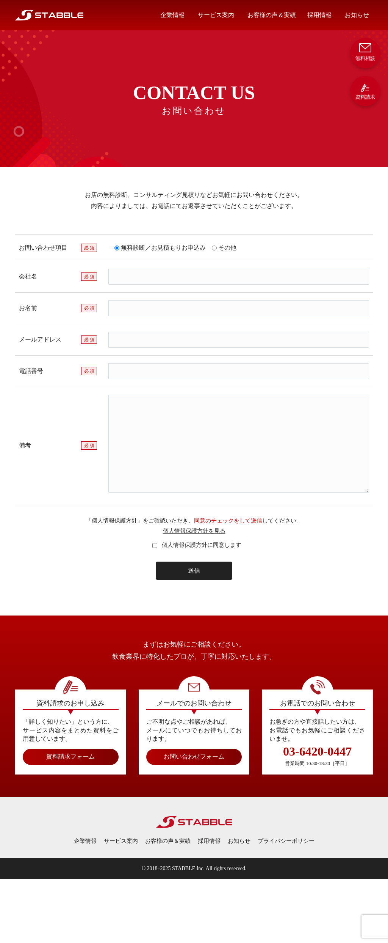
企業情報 (172, 15)
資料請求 (365, 91)
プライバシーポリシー (286, 841)
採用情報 (319, 15)
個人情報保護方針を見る (194, 531)
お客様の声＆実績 (271, 15)
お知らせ (357, 15)
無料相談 (365, 51)
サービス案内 (216, 15)
